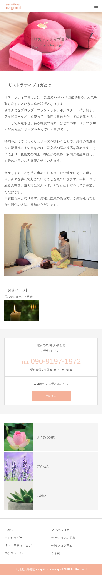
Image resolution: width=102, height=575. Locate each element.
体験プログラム (61, 545)
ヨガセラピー (13, 537)
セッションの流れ (63, 537)
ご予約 (55, 553)
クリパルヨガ (60, 530)
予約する (51, 395)
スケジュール (13, 553)
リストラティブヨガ (18, 545)
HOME (8, 530)
